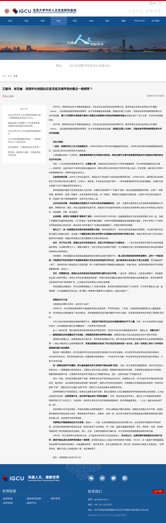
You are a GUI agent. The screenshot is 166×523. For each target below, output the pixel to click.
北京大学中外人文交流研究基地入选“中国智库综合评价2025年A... (24, 116)
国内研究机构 (34, 498)
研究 (75, 21)
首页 (10, 21)
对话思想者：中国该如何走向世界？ (24, 147)
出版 (91, 21)
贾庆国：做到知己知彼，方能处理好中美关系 (24, 153)
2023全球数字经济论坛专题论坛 (89, 65)
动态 (26, 21)
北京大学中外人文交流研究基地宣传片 (24, 132)
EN (154, 3)
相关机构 (8, 503)
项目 (107, 21)
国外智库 (55, 498)
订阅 (158, 491)
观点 (59, 21)
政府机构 (8, 498)
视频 (123, 21)
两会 (59, 65)
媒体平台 (31, 503)
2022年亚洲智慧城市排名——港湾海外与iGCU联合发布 (24, 140)
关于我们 (156, 21)
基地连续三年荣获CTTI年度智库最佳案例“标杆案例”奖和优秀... (23, 124)
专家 (43, 21)
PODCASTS (139, 21)
